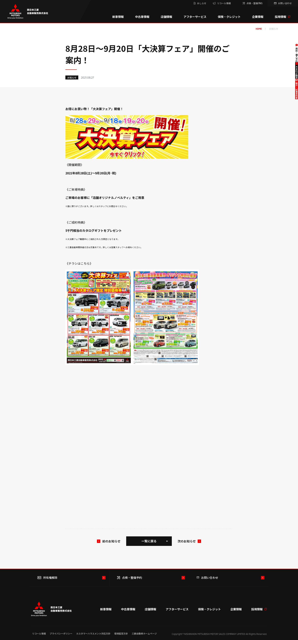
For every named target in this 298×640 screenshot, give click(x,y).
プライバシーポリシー (61, 633)
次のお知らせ (187, 541)
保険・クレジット (229, 17)
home (259, 28)
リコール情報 (39, 633)
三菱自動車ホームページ (144, 633)
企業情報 (257, 17)
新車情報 (118, 17)
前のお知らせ (111, 541)
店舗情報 (166, 17)
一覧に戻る (149, 541)
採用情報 (282, 17)
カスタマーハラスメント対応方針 (93, 633)
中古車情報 (142, 17)
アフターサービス (195, 17)
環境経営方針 (121, 633)
